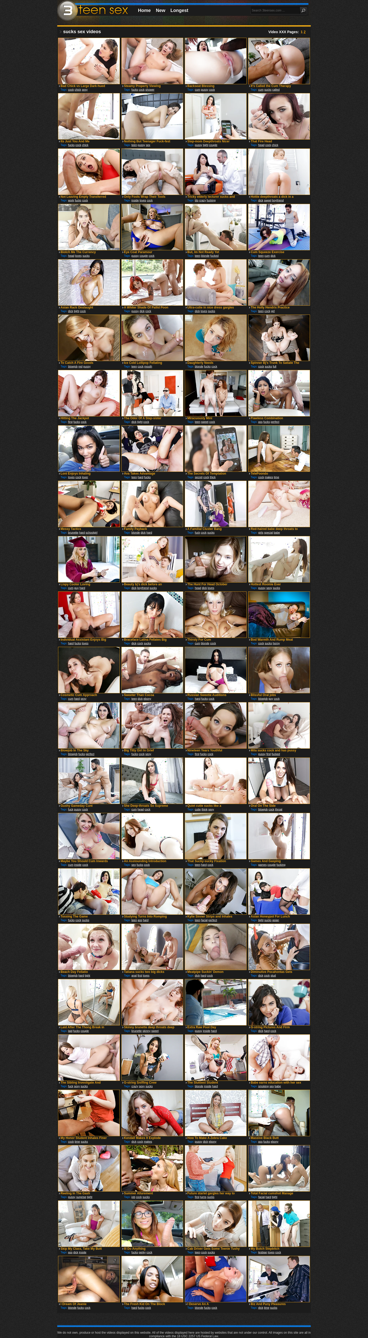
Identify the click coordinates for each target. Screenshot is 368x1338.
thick (213, 477)
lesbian (262, 1252)
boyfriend (278, 200)
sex (148, 144)
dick (260, 200)
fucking (211, 200)
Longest (179, 10)
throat (278, 809)
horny (276, 643)
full (274, 366)
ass (260, 421)
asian (275, 920)
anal (134, 975)
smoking (263, 1086)
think (205, 809)
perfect (275, 421)
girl (273, 311)
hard (140, 477)
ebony (147, 698)
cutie (198, 809)
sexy (85, 89)
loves (143, 200)
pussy (204, 89)
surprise (81, 1196)
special (268, 532)
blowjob (72, 366)
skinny (147, 1030)
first (70, 421)
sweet (267, 200)
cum (197, 89)
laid (70, 1030)
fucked (214, 255)
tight (205, 144)
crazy (202, 200)
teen (134, 144)
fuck (197, 532)
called (276, 89)
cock (71, 89)
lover (85, 477)
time (276, 477)
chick (78, 89)
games (262, 864)
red (80, 366)
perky (142, 1252)
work (71, 200)
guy (76, 587)
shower (149, 89)
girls (260, 532)
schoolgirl (91, 532)
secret (198, 477)
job (133, 1196)
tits (196, 200)
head (261, 144)
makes (269, 477)
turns (203, 1196)
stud (273, 975)
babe (277, 532)
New (160, 10)
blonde (205, 255)
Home (144, 10)
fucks (134, 89)
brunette (73, 532)
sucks (267, 89)
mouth (148, 366)
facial (204, 920)
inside (135, 200)
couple (213, 144)
